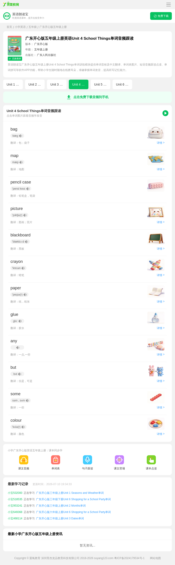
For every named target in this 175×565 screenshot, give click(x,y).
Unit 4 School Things (80, 84)
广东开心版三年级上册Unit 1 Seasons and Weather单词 (70, 492)
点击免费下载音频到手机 (87, 97)
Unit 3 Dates (58, 84)
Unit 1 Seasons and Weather (15, 84)
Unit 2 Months (36, 84)
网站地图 (155, 558)
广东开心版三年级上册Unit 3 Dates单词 (60, 518)
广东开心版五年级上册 (53, 27)
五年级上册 (41, 49)
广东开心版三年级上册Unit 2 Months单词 (61, 505)
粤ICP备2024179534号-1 (129, 558)
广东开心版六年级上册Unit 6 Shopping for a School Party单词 (73, 512)
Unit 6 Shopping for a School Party (124, 84)
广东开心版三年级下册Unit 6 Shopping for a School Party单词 (73, 499)
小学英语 (20, 27)
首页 (9, 27)
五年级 (32, 27)
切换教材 (15, 58)
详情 (161, 142)
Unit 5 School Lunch (102, 84)
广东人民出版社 (46, 55)
